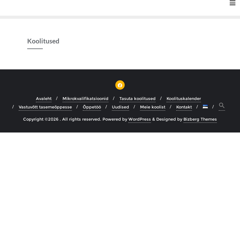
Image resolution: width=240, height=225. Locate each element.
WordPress (139, 119)
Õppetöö (92, 106)
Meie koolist (152, 106)
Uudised (120, 106)
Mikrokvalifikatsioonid (85, 98)
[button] (222, 106)
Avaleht (44, 98)
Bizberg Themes (200, 119)
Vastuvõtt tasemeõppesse (45, 106)
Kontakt (184, 106)
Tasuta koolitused (137, 98)
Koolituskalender (184, 98)
